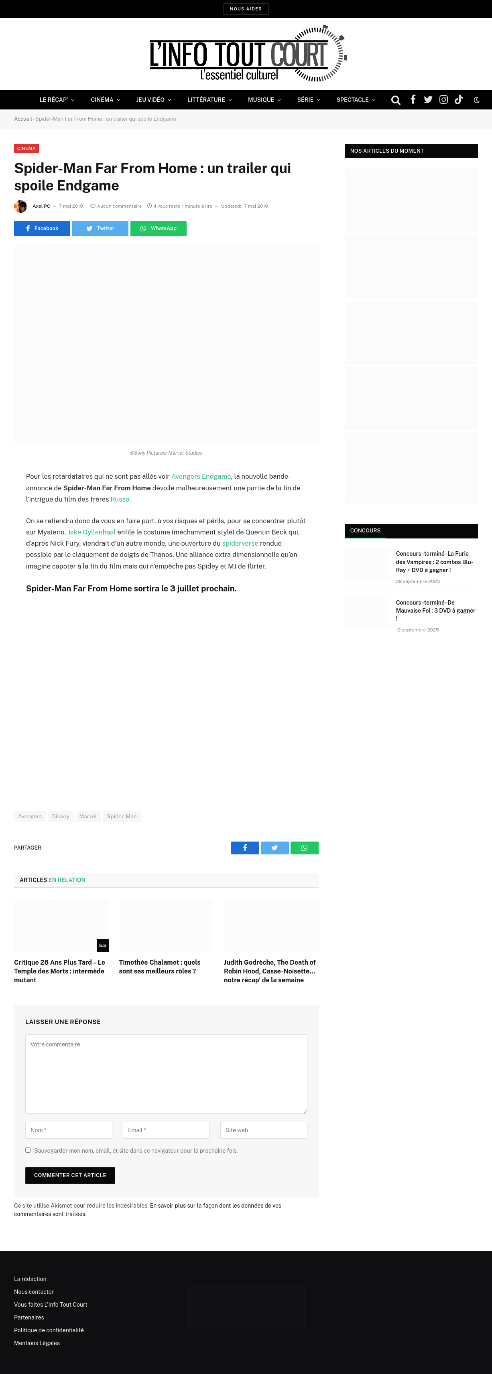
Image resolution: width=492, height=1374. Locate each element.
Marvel (88, 816)
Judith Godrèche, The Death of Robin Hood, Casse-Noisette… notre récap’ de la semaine (270, 971)
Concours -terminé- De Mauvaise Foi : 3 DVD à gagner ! (436, 610)
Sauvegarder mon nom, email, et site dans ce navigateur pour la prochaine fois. (136, 1150)
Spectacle (352, 100)
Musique (261, 100)
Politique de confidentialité (49, 1330)
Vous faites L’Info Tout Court (50, 1304)
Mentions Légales (37, 1343)
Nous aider (246, 8)
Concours (365, 531)
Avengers (30, 816)
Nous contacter (34, 1292)
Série (305, 100)
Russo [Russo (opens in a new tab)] (119, 499)
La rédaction (30, 1279)
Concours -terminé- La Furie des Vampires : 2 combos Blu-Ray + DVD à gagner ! (435, 561)
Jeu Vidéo (150, 100)
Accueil (23, 119)
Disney (60, 816)
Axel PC (42, 206)
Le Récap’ (54, 100)
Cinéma (102, 100)
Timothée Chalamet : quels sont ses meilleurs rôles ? (160, 967)
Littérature (206, 100)
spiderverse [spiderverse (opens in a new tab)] (240, 543)
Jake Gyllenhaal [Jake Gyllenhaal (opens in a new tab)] (91, 532)
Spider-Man (122, 816)
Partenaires (29, 1317)
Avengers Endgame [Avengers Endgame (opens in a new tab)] (201, 476)
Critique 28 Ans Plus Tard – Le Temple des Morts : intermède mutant (59, 971)
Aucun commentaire (116, 206)
